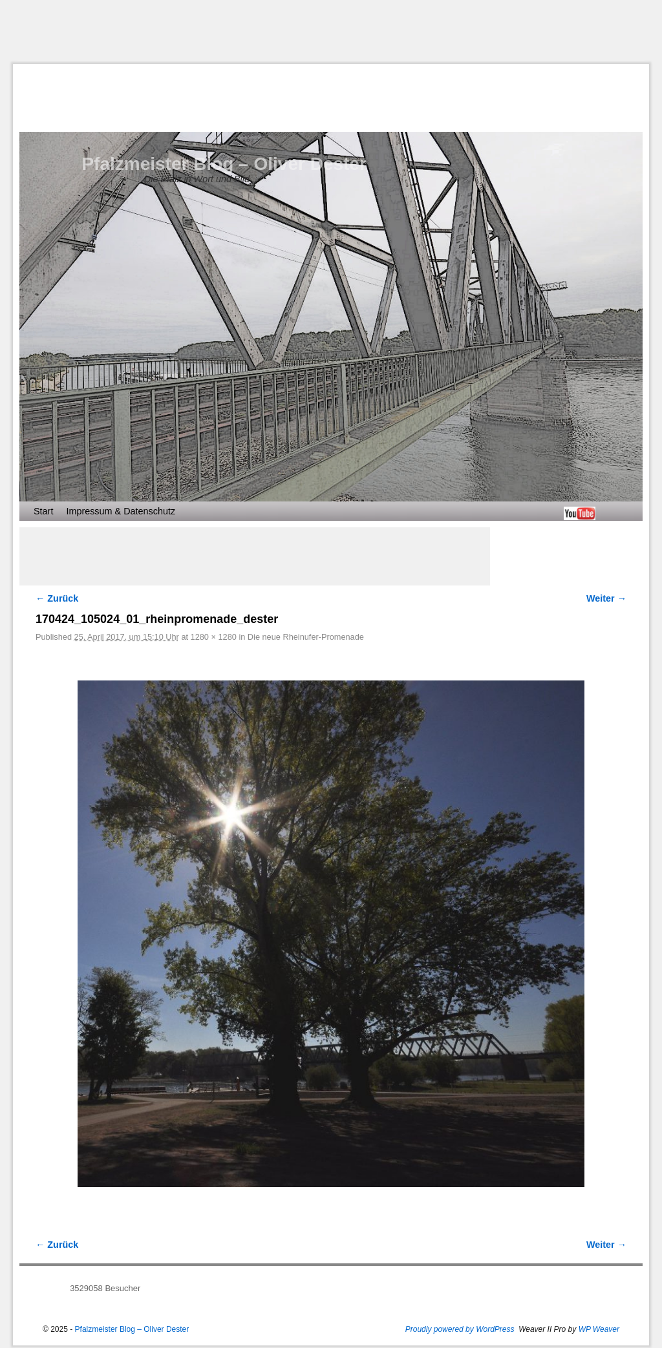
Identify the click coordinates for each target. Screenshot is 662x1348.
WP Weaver (599, 1329)
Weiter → (606, 598)
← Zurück (57, 598)
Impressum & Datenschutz (120, 511)
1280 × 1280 (214, 637)
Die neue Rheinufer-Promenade (306, 637)
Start (43, 511)
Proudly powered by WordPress (460, 1329)
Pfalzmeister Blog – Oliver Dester (223, 164)
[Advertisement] (331, 32)
